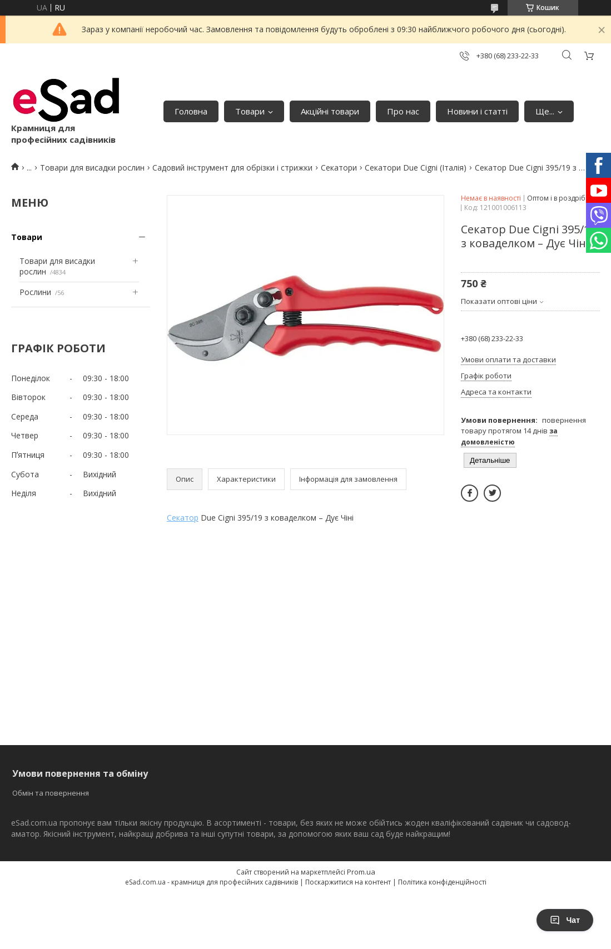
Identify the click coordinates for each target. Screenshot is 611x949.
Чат (565, 920)
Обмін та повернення (50, 793)
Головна (191, 111)
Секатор (182, 517)
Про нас (403, 111)
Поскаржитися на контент (348, 882)
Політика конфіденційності (442, 882)
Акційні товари (330, 111)
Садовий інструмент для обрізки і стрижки (232, 167)
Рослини (35, 292)
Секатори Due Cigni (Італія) (415, 167)
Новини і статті (477, 111)
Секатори (339, 167)
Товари (250, 111)
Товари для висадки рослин (92, 167)
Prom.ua (361, 872)
